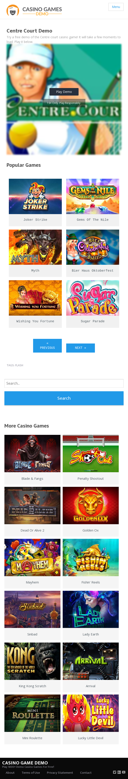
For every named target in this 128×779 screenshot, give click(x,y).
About (10, 772)
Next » (80, 348)
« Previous (47, 346)
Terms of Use (31, 772)
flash (19, 365)
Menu (116, 7)
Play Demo (64, 92)
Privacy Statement (60, 772)
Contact (86, 772)
